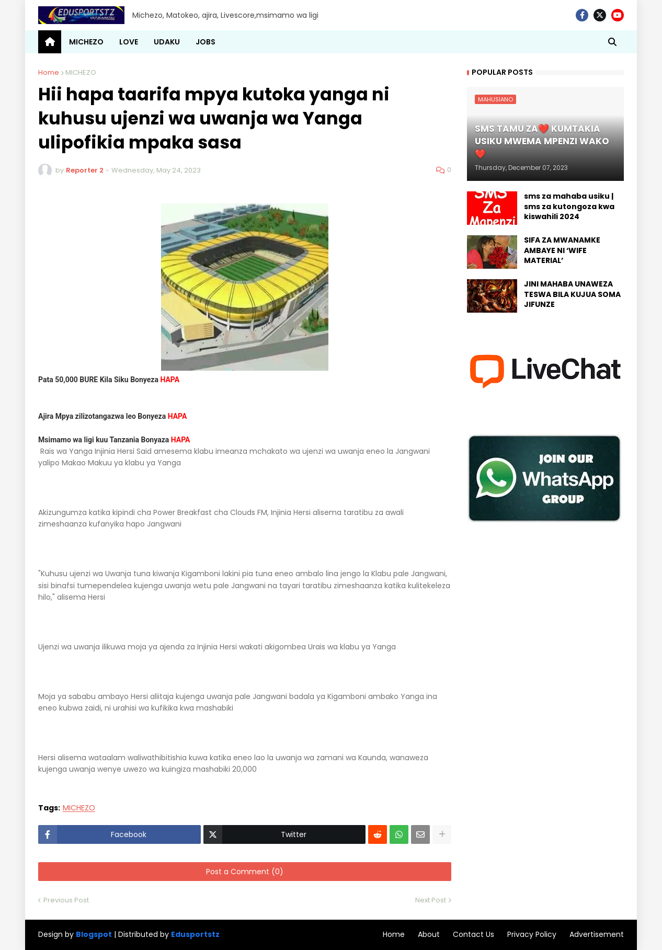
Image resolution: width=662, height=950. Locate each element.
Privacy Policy (531, 934)
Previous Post (66, 900)
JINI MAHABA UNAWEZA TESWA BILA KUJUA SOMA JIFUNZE (572, 294)
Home (48, 72)
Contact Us (473, 934)
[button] (612, 41)
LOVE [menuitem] (128, 42)
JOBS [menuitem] (205, 42)
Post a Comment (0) (244, 871)
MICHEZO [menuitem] (86, 42)
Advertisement (596, 934)
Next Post (430, 900)
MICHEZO (80, 72)
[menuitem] (49, 41)
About (429, 934)
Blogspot (94, 935)
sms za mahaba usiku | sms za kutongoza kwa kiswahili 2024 (569, 206)
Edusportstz (195, 934)
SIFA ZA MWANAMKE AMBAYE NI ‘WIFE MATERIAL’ (562, 250)
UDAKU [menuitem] (167, 42)
